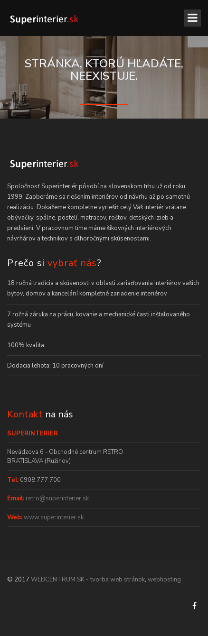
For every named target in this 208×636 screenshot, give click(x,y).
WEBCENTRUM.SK (58, 579)
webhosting (164, 579)
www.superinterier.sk (53, 517)
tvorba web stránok (117, 579)
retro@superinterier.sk (56, 498)
